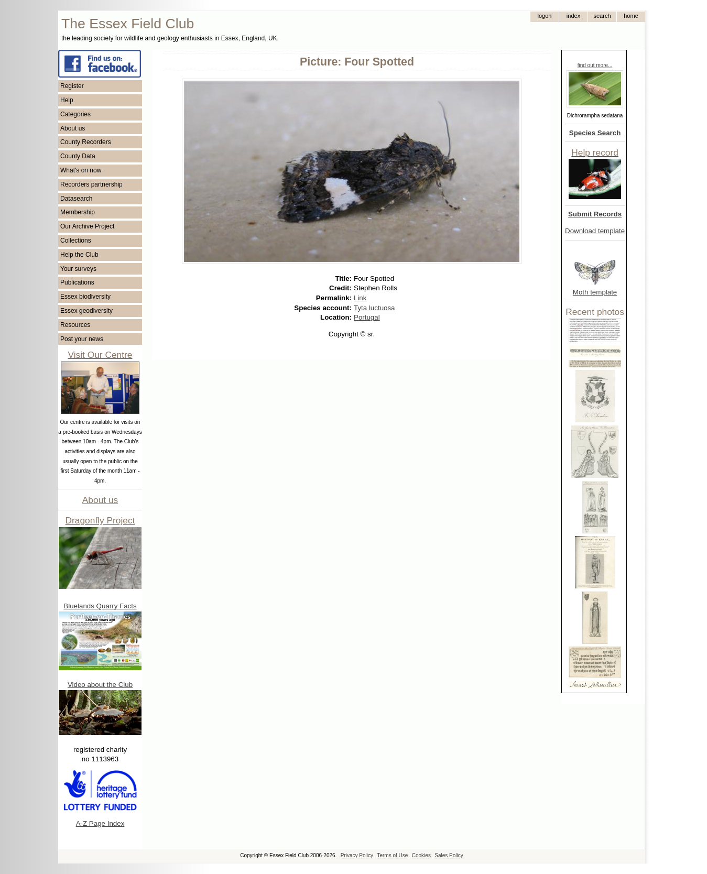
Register (72, 86)
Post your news (81, 339)
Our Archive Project (87, 226)
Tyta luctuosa (374, 308)
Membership (77, 212)
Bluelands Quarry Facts (99, 606)
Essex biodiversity (85, 296)
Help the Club (79, 254)
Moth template (595, 292)
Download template (595, 231)
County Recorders (85, 142)
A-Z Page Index (100, 823)
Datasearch (76, 198)
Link (360, 298)
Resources (75, 325)
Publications (77, 282)
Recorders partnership (91, 184)
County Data (77, 156)
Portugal (367, 317)
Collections (75, 240)
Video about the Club (100, 685)
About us (72, 128)
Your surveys (78, 268)
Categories (75, 114)
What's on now (80, 170)
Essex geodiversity (86, 310)
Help (66, 100)
